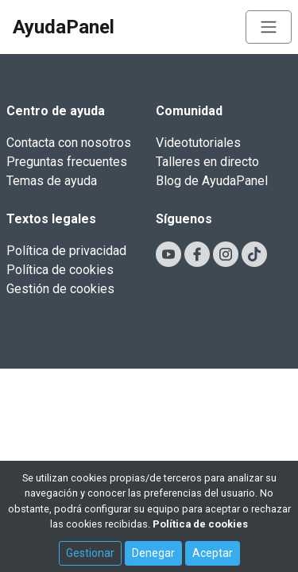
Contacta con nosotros (68, 142)
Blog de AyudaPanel (212, 180)
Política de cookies (60, 269)
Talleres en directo (207, 161)
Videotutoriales (198, 142)
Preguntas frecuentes (66, 161)
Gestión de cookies (60, 288)
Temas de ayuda (51, 180)
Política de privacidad (66, 250)
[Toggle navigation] (269, 27)
